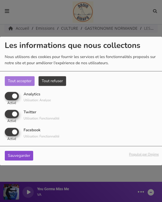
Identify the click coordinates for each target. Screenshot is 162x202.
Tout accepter (20, 81)
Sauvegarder (19, 156)
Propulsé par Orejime (144, 155)
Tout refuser (52, 81)
